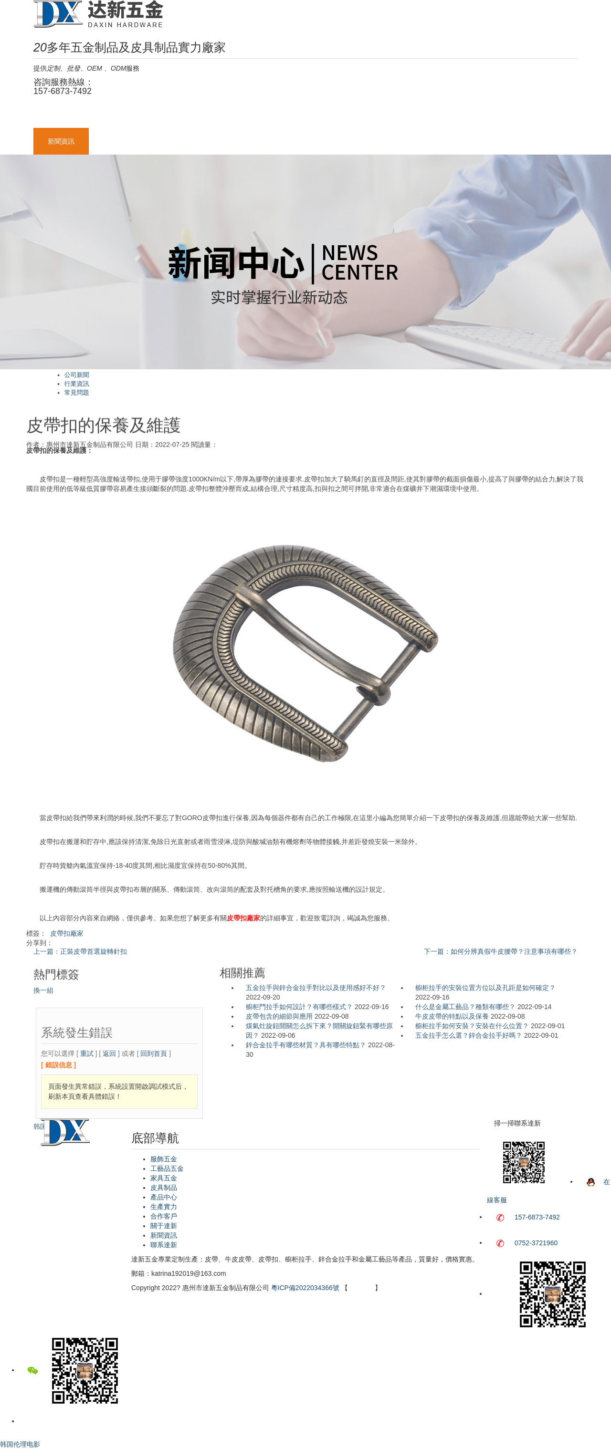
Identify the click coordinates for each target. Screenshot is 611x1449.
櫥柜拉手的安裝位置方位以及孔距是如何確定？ (485, 987)
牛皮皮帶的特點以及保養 (452, 1016)
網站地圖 (361, 1288)
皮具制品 (289, 114)
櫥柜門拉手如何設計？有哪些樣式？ (299, 1007)
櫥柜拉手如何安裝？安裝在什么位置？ (472, 1026)
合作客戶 (455, 114)
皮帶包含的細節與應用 (279, 1016)
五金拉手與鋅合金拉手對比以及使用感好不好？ (316, 987)
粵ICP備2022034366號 (305, 1288)
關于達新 (510, 114)
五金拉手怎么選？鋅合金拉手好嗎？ (468, 1035)
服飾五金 (116, 114)
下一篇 (501, 951)
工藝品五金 (175, 114)
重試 (87, 1162)
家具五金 (234, 114)
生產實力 (400, 114)
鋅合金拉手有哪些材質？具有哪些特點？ (306, 1045)
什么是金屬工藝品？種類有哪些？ (465, 1007)
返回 (109, 1162)
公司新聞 (228, 380)
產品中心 (344, 114)
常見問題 (228, 387)
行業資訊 (228, 384)
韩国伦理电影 (53, 1235)
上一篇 (80, 951)
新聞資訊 (61, 141)
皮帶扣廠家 (67, 941)
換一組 (43, 1014)
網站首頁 (61, 114)
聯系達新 (116, 141)
